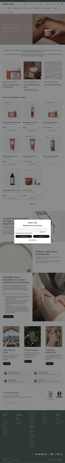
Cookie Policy (42, 231)
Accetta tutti (41, 236)
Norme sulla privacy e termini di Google (23, 233)
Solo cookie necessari (24, 236)
